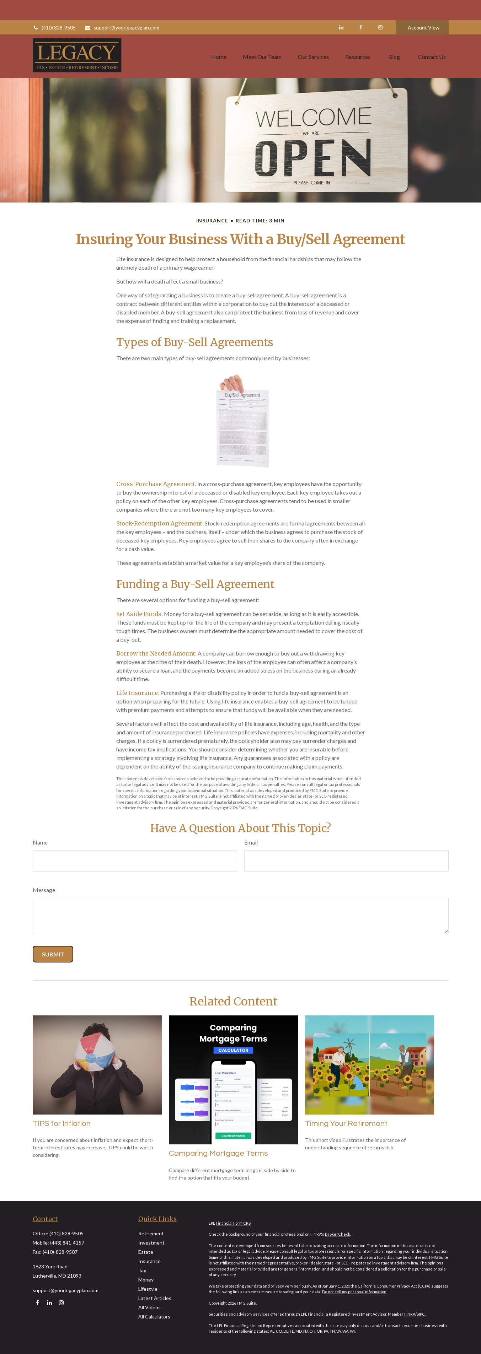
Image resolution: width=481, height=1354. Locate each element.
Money (146, 1280)
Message (44, 889)
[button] (218, 35)
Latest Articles (154, 1298)
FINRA (409, 1314)
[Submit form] (53, 954)
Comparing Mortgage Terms (218, 1153)
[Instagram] (61, 1302)
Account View (423, 7)
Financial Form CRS (233, 1223)
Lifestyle (147, 1289)
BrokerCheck (337, 1234)
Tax (142, 1270)
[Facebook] (361, 7)
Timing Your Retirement (346, 1124)
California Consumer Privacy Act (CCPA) (394, 1286)
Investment (151, 1243)
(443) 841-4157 (67, 1243)
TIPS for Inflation (62, 1124)
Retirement (151, 1233)
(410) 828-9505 (54, 7)
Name (40, 842)
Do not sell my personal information (354, 1291)
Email (251, 842)
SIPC (421, 1314)
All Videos (149, 1307)
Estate (145, 1252)
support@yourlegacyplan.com (122, 7)
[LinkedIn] (341, 7)
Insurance (149, 1261)
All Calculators (154, 1316)
